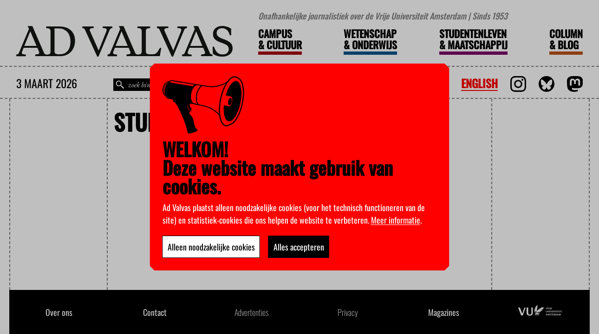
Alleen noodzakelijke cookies (211, 247)
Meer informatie (395, 220)
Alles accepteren (298, 247)
